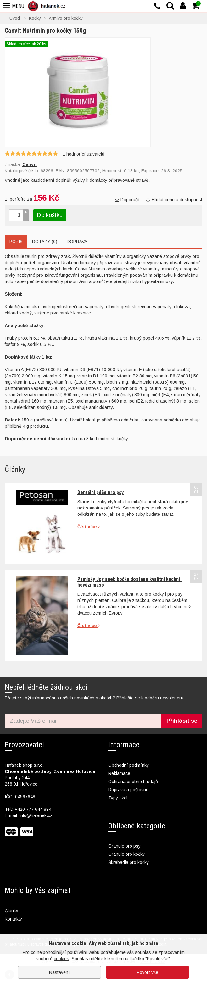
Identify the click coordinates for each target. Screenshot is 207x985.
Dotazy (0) (44, 241)
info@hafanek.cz (36, 815)
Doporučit (127, 199)
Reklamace (119, 773)
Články (11, 910)
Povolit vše (147, 972)
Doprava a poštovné (128, 789)
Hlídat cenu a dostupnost (174, 199)
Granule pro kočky (126, 854)
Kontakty (13, 918)
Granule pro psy (124, 846)
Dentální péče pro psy (100, 492)
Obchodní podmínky (128, 765)
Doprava (77, 241)
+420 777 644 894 (32, 809)
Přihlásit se (181, 721)
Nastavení (59, 972)
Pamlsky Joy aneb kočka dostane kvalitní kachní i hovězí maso (129, 582)
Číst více (88, 526)
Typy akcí (118, 797)
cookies (61, 958)
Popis (16, 241)
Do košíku (50, 215)
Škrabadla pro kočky (128, 862)
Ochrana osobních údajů (133, 781)
